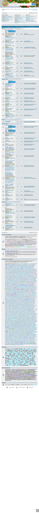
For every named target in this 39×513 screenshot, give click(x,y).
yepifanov (9, 315)
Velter (31, 311)
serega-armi (9, 304)
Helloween (15, 285)
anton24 (19, 270)
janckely (12, 287)
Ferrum (17, 281)
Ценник (12, 9)
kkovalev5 (14, 289)
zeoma (12, 316)
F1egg (24, 280)
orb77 (9, 298)
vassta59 (16, 311)
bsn (13, 273)
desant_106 (27, 276)
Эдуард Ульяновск (33, 343)
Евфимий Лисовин (16, 327)
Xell (18, 314)
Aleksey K (10, 266)
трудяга (34, 341)
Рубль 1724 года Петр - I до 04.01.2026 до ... (20, 21)
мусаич (20, 332)
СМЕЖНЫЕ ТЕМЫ (5, 79)
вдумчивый (16, 322)
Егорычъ (20, 327)
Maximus (26, 292)
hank (6, 285)
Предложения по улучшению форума (10, 205)
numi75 (14, 297)
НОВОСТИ (25, 33)
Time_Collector (15, 308)
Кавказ (6, 329)
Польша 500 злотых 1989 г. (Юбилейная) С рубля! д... (7, 19)
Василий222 (7, 322)
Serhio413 (21, 305)
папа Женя (23, 334)
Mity (15, 294)
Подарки (6, 143)
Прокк (25, 335)
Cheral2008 (25, 274)
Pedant (30, 299)
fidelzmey (20, 281)
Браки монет (13, 180)
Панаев (19, 334)
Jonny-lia (32, 287)
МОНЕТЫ (3, 28)
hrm (35, 285)
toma (35, 308)
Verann (33, 311)
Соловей (21, 339)
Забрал (28, 327)
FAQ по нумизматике (18, 9)
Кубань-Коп (23, 330)
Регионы (6, 159)
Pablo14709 (33, 298)
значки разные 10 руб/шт (28, 194)
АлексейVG (31, 318)
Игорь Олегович (12, 328)
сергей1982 (29, 337)
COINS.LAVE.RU (4, 202)
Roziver (33, 302)
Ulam (30, 309)
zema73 (35, 315)
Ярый (18, 344)
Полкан (15, 335)
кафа (26, 329)
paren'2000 (10, 299)
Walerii (36, 313)
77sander (29, 264)
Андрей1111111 (33, 319)
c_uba (33, 275)
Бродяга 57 (7, 321)
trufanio (18, 309)
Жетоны (6, 87)
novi (8, 297)
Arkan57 (35, 270)
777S (22, 264)
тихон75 (14, 341)
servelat (29, 305)
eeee (6, 279)
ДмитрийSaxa (18, 325)
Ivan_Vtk (6, 287)
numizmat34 (22, 297)
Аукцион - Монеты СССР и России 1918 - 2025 (10, 161)
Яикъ (11, 344)
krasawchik (14, 290)
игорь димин (7, 328)
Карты (12, 117)
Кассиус (24, 329)
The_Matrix (7, 308)
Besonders (22, 272)
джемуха (26, 324)
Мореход (17, 332)
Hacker (27, 284)
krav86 (20, 290)
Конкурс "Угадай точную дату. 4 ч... (30, 144)
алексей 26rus (7, 318)
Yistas (12, 315)
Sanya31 (9, 303)
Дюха (32, 325)
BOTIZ (8, 273)
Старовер (6, 340)
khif (7, 289)
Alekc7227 (20, 265)
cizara (30, 274)
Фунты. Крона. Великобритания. (5, 21)
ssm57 (33, 306)
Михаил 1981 (27, 331)
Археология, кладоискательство (8, 113)
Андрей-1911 (29, 319)
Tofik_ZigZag (27, 308)
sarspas (15, 303)
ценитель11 (12, 342)
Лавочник (26, 330)
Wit (11, 314)
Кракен (18, 330)
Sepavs (6, 304)
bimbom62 (31, 272)
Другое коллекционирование (9, 108)
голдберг (19, 323)
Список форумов (4, 232)
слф (9, 339)
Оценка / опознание (12, 89)
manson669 (7, 292)
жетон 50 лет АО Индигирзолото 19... (30, 88)
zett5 (19, 316)
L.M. (8, 291)
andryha (34, 269)
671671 (16, 264)
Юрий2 (6, 344)
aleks (23, 265)
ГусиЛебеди (30, 323)
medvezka (11, 293)
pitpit (28, 300)
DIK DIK (36, 276)
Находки (9, 117)
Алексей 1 (29, 317)
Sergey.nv (6, 305)
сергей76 (10, 338)
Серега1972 (30, 338)
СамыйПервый (9, 336)
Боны (6, 91)
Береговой (34, 320)
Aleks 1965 (26, 265)
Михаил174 (31, 331)
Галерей (6, 323)
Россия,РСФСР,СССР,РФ (9, 94)
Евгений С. (25, 326)
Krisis (24, 290)
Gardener (12, 282)
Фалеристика (10, 182)
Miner (8, 294)
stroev (9, 307)
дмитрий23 (9, 325)
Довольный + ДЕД (23, 325)
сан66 (13, 336)
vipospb (6, 312)
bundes (24, 273)
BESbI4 (19, 272)
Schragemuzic (26, 303)
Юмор (11, 212)
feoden (8, 281)
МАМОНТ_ (7, 331)
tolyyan (33, 308)
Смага (11, 339)
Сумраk (12, 340)
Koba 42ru (32, 289)
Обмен (6, 137)
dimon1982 (33, 277)
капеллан (17, 329)
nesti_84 (32, 295)
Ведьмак (19, 322)
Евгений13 (33, 326)
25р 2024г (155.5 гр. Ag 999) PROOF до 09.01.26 (20, 18)
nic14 (6, 296)
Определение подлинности (9, 48)
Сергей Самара (15, 337)
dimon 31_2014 (28, 277)
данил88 (10, 324)
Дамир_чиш (7, 324)
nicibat (8, 296)
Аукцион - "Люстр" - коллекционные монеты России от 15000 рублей (9, 147)
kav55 (25, 288)
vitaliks (12, 312)
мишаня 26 (35, 331)
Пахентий (30, 334)
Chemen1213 (21, 274)
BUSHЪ (27, 273)
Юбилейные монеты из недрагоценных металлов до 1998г (10, 168)
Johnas (19, 287)
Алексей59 (23, 318)
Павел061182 (33, 333)
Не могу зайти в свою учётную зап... (30, 204)
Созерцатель (15, 339)
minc (6, 294)
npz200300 (11, 297)
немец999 (34, 332)
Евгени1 (21, 326)
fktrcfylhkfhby (34, 281)
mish (13, 294)
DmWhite (15, 278)
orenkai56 (11, 298)
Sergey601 (10, 305)
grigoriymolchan (7, 284)
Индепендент (25, 328)
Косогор (15, 330)
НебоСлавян (31, 332)
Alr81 (26, 268)
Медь (14, 158)
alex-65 (28, 266)
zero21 (14, 316)
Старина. (35, 339)
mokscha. (32, 294)
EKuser (18, 279)
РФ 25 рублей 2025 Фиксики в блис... (30, 132)
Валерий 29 (22, 321)
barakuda (31, 271)
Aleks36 (29, 265)
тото (27, 341)
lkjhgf (32, 291)
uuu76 (14, 310)
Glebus (10, 283)
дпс (30, 325)
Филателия (7, 100)
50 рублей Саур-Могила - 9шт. (29, 165)
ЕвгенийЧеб (11, 327)
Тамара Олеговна (22, 340)
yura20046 (27, 315)
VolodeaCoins (16, 313)
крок (20, 330)
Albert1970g (11, 265)
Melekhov (14, 293)
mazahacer (34, 292)
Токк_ (19, 341)
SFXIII (35, 305)
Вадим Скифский (17, 321)
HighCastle (18, 285)
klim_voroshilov (26, 289)
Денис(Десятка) (18, 324)
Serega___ (13, 304)
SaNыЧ (12, 303)
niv (29, 296)
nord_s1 (6, 297)
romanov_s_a (16, 302)
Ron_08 (23, 302)
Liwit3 (30, 291)
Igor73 (13, 286)
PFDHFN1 (15, 300)
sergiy (16, 305)
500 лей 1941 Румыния (28, 62)
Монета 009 (7, 332)
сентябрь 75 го (34, 336)
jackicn (9, 287)
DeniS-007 (14, 276)
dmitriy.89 (10, 278)
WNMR (13, 314)
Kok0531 (35, 289)
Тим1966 (11, 341)
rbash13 (26, 301)
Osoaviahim (24, 298)
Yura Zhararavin (23, 315)
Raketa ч (19, 301)
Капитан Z (21, 329)
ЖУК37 (26, 327)
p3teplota (30, 298)
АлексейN (27, 318)
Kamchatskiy (10, 288)
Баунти (25, 320)
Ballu (23, 271)
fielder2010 (23, 281)
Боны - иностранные (8, 181)
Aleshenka (18, 266)
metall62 (33, 293)
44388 (6, 264)
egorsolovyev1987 (12, 279)
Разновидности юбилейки (9, 49)
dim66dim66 (10, 277)
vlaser (13, 313)
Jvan (34, 287)
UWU (16, 310)
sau (22, 303)
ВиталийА (33, 322)
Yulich (19, 315)
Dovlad (32, 278)
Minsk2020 (10, 294)
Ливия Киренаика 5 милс (28, 100)
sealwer (29, 303)
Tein (28, 307)
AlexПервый (16, 268)
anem (10, 270)
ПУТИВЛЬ (28, 335)
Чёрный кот (27, 342)
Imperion (33, 286)
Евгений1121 (29, 326)
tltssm (23, 308)
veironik (23, 311)
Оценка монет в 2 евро (28, 67)
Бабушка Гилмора (10, 320)
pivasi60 (31, 300)
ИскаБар (34, 328)
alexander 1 (22, 267)
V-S (18, 310)
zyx (30, 316)
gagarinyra (6, 282)
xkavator (20, 314)
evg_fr (19, 280)
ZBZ (32, 315)
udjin (26, 309)
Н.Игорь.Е (23, 332)
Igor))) (8, 286)
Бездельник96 (30, 320)
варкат (29, 321)
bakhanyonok (16, 271)
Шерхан (9, 343)
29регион (33, 263)
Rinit (10, 302)
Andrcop (10, 269)
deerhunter (6, 276)
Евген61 (18, 326)
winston (9, 314)
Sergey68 (13, 305)
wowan (16, 314)
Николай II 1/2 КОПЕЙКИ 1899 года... (30, 186)
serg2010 (26, 304)
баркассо (18, 320)
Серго (17, 338)
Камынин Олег (13, 329)
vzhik (26, 313)
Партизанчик (27, 334)
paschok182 (14, 299)
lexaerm (20, 291)
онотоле (16, 333)
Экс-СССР (10, 64)
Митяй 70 (21, 331)
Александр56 (20, 317)
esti (11, 280)
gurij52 (19, 284)
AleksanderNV (33, 265)
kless (20, 289)
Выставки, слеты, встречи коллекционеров (10, 37)
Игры (6, 213)
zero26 (17, 316)
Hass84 (12, 285)
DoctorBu (23, 278)
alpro (24, 268)
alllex (22, 268)
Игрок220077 (20, 328)
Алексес (34, 318)
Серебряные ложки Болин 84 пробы (30, 104)
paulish (24, 299)
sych (20, 307)
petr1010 (6, 300)
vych (24, 313)
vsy (23, 313)
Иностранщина (8, 61)
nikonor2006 (24, 296)
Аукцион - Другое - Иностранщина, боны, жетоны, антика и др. (9, 173)
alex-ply (33, 266)
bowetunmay (11, 273)
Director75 (6, 278)
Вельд (22, 322)
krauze (17, 290)
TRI (11, 309)
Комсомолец (7, 330)
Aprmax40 (29, 270)
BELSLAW (16, 272)
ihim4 (26, 286)
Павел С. (28, 333)
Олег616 (13, 333)
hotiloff (32, 285)
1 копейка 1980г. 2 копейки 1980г (29, 47)
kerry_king (30, 288)
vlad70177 (30, 312)
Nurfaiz (30, 297)
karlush (17, 288)
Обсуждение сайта (8, 203)
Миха (24, 331)
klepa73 (18, 289)
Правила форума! (34, 9)
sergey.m (32, 304)
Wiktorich (6, 314)
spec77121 (30, 306)
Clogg (6, 275)
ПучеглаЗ (31, 335)
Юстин (9, 344)
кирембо (33, 329)
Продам (6, 129)
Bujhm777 (16, 273)
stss (12, 307)
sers (27, 305)
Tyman (22, 309)
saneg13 (6, 303)
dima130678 (14, 277)
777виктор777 (25, 264)
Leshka (18, 291)
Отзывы (6, 197)
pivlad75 (33, 300)
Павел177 (6, 334)
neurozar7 (35, 295)
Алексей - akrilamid (25, 317)
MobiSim (23, 294)
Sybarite (18, 307)
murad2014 (13, 295)
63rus (11, 264)
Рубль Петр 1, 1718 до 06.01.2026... (30, 148)
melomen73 (18, 293)
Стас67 (10, 340)
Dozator (34, 278)
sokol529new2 (23, 306)
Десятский (23, 324)
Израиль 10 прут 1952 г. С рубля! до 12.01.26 (7, 18)
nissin (28, 296)
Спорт (13, 212)
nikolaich (21, 296)
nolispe (34, 296)
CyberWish (30, 275)
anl (11, 270)
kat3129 (22, 288)
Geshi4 (31, 282)
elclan (21, 279)
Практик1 (19, 335)
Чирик (35, 342)
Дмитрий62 (13, 325)
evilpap (22, 280)
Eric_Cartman (34, 279)
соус (28, 339)
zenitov (9, 316)
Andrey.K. (23, 269)
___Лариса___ (33, 316)
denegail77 (10, 276)
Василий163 (35, 321)
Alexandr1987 (31, 267)
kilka (9, 289)
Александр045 (10, 317)
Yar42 (32, 314)
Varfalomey (13, 311)
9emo (32, 264)
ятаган (20, 344)
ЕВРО (6, 66)
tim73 (12, 308)
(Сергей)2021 (25, 263)
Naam (19, 295)
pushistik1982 (7, 301)
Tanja (26, 307)
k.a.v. (36, 287)
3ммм (36, 263)
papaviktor (6, 299)
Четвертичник (32, 342)
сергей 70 (6, 337)
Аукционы (11, 194)
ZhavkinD (21, 316)
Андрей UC (9, 319)
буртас (13, 321)
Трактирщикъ (30, 341)
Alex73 (19, 267)
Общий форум (6, 30)
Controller (24, 275)
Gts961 (15, 284)
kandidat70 (14, 288)
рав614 (34, 335)
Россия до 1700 (12, 157)
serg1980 (20, 304)
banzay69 (28, 271)
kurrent (6, 291)
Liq (28, 291)
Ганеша (9, 323)
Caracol (35, 273)
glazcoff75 (7, 283)
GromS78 (11, 284)
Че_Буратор (20, 342)
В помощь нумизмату (9, 73)
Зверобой (33, 327)
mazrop (6, 293)
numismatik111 (18, 297)
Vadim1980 (24, 310)
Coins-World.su (12, 275)
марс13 (10, 331)
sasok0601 (18, 303)
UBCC (25, 309)
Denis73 (21, 276)
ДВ (15, 324)
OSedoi (21, 298)
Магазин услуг (25, 9)
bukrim (19, 273)
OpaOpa (6, 298)
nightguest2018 (14, 296)
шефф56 (11, 343)
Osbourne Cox (18, 298)
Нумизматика (12, 135)
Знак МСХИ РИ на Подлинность (29, 97)
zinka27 (28, 316)
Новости (13, 69)
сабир (6, 336)
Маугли (13, 331)
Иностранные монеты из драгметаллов (10, 180)
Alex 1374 (22, 266)
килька (30, 329)
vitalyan (19, 312)
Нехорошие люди (8, 215)
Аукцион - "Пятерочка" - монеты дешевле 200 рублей (9, 185)
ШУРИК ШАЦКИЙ (23, 343)
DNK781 (19, 278)
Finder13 (30, 281)
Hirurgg (22, 285)
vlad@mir (6, 313)
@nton (34, 264)
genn (25, 282)
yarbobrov (34, 314)
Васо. (13, 322)
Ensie (30, 279)
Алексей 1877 (34, 317)
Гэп (32, 323)
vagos (32, 310)
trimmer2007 (14, 309)
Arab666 (32, 270)
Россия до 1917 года (9, 39)
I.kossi (6, 286)
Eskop (9, 280)
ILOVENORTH (29, 286)
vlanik (11, 313)
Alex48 (13, 267)
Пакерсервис (13, 334)
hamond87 (33, 284)
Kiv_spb (11, 289)
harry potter (8, 285)
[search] (19, 4)
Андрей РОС (24, 319)
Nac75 (21, 295)
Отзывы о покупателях (9, 199)
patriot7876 (20, 299)
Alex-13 (25, 266)
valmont (35, 310)
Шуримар (27, 343)
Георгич (12, 323)
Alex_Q (13, 268)
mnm (20, 294)
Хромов (9, 342)
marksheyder (11, 292)
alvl (27, 268)
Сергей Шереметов (21, 337)
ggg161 (33, 282)
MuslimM (16, 295)
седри (31, 336)
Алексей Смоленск (13, 318)
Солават (18, 339)
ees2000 (8, 279)
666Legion (13, 264)
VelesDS (28, 311)
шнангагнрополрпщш (17, 343)
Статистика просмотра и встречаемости (9, 58)
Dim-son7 (6, 277)
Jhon (17, 287)
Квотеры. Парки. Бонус (8, 16)
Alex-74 (30, 266)
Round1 (31, 302)
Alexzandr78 (7, 268)
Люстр (9, 196)
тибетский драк (7, 341)
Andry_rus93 (7, 270)
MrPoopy (9, 295)
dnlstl (21, 278)
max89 (20, 292)
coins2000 (16, 275)
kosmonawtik (7, 290)
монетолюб (11, 332)
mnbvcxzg (17, 294)
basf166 (11, 272)
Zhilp (24, 316)
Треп (6, 207)
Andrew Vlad (19, 269)
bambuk (25, 271)
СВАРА (25, 336)
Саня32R (19, 336)
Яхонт (22, 344)
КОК (35, 329)
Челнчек (24, 342)
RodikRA (12, 302)
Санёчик (16, 336)
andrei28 (13, 269)
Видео (11, 37)
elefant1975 (23, 279)
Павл (9, 334)
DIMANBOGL (22, 277)
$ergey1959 (18, 263)
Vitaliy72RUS (16, 312)
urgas (11, 310)
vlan (9, 313)
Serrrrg (25, 305)
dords (26, 278)
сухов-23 (15, 340)
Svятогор (15, 307)
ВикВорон (25, 322)
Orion (14, 298)
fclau (6, 281)
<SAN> (22, 263)
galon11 (10, 282)
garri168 (16, 282)
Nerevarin (29, 295)
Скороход (6, 339)
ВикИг (28, 322)
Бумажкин (10, 321)
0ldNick (29, 263)
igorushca (23, 286)
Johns (22, 287)
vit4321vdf (9, 312)
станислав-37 (31, 339)
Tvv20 (20, 309)
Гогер (17, 323)
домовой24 (28, 325)
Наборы (6, 50)
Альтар (6, 319)
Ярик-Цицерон (14, 344)
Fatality (36, 280)
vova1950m (20, 313)
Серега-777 (26, 338)
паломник (16, 334)
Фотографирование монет (9, 75)
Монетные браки (8, 70)
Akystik (6, 265)
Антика (13, 64)
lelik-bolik (15, 291)
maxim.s (23, 292)
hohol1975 (28, 285)
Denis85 (24, 276)
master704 (15, 292)
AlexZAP (10, 268)
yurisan (30, 315)
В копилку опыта (10, 43)
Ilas (24, 198)
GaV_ (21, 282)
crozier (27, 275)
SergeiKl (29, 304)
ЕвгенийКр (7, 327)
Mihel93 (35, 293)
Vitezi (24, 312)
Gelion (24, 282)
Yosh (14, 315)
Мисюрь (18, 331)
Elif (26, 279)
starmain (6, 307)
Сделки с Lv (7, 140)
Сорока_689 (25, 339)
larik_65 (10, 291)
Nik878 (18, 296)
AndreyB (26, 269)
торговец (24, 341)
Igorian (19, 286)
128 (30, 263)
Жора (23, 327)
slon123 (6, 306)
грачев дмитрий (23, 323)
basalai (8, 272)
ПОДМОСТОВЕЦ (11, 335)
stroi (11, 307)
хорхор (6, 342)
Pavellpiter (27, 299)
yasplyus (6, 315)
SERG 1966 (17, 304)
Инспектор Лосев (30, 328)
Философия (13, 213)
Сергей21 (32, 337)
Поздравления (7, 220)
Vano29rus (9, 311)
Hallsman (30, 284)
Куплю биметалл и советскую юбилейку (31, 126)
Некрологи (6, 214)
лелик (29, 330)
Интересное (9, 213)
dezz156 (30, 276)
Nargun (26, 295)
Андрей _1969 (14, 319)
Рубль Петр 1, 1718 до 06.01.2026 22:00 (20, 16)
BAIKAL (12, 271)
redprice (31, 301)
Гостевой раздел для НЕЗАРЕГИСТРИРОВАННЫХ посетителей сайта (10, 226)
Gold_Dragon (16, 283)
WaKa (33, 313)
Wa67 (28, 313)
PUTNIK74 (11, 301)
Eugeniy (13, 280)
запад (31, 327)
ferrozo (15, 281)
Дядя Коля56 (10, 326)
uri (12, 310)
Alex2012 (6, 267)
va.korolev (20, 310)
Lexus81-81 (24, 291)
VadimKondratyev (28, 310)
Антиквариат (7, 103)
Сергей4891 (7, 338)
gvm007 (22, 284)
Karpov (20, 288)
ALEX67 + (15, 267)
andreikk (16, 269)
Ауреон (6, 320)
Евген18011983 (14, 326)
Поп (17, 335)
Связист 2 (27, 336)
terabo (33, 307)
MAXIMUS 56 (30, 292)
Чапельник (16, 342)
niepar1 (10, 296)
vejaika (26, 311)
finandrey (27, 281)
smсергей (12, 306)
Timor (19, 308)
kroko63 (26, 290)
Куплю (6, 125)
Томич (22, 341)
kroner (29, 290)
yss (17, 315)
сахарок (22, 336)
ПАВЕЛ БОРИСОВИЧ (23, 333)
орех (19, 333)
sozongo (27, 306)
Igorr (20, 286)
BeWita (26, 272)
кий (28, 329)
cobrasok (8, 275)
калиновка (9, 329)
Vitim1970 (27, 312)
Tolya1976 (30, 308)
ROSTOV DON (27, 302)
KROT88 (31, 290)
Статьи (11, 74)
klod (29, 289)
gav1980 (19, 282)
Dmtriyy (13, 278)
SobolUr (16, 306)
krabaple (10, 290)
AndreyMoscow (30, 269)
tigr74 (10, 308)
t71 (21, 307)
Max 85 (18, 292)
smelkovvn (9, 306)
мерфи (15, 331)
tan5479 (24, 307)
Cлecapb (35, 275)
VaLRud (6, 311)
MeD (8, 293)
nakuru (23, 295)
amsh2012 (6, 269)
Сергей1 (25, 337)
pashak (17, 299)
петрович (6, 335)
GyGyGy (24, 284)
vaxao (21, 311)
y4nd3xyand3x (24, 314)
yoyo (16, 315)
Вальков (26, 321)
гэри (34, 323)
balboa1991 (20, 271)
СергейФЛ (14, 338)
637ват (8, 264)
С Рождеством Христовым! (28, 221)
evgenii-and (16, 280)
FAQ (35, 9)
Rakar (16, 301)
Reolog (34, 301)
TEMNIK (30, 307)
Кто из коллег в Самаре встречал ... (30, 121)
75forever (19, 264)
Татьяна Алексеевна (28, 340)
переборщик (34, 334)
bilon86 (28, 272)
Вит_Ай (30, 322)
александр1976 (14, 317)
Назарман (26, 332)
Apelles (21, 270)
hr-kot (34, 285)
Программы (11, 76)
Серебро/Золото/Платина (9, 158)
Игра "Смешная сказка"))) (28, 210)
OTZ (27, 298)
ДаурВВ (13, 324)
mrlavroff (6, 295)
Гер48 (15, 323)
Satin (21, 303)
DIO (35, 277)
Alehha (15, 265)
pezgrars (12, 300)
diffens (33, 276)
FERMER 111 (11, 281)
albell (8, 265)
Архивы (6, 193)
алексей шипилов (19, 318)
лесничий (32, 330)
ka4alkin (6, 288)
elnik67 (28, 279)
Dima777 (18, 277)
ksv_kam (34, 290)
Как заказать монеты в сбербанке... (30, 55)
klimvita (22, 289)
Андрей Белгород (19, 319)
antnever (16, 270)
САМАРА (3, 119)
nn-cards (31, 296)
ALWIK (30, 268)
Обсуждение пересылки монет (10, 77)
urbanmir (8, 310)
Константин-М (11, 330)
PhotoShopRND (25, 300)
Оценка (11, 47)
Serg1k (24, 304)
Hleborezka (25, 285)
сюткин (18, 340)
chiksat (28, 274)
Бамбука (15, 320)
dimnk (25, 277)
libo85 (27, 291)
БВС (27, 320)
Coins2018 (20, 275)
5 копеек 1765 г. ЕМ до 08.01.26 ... (29, 155)
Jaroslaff (14, 287)
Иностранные (9, 95)
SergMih (18, 305)
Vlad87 (34, 312)
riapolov (8, 302)
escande (6, 280)
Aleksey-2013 (15, 266)
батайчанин (22, 320)
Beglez (13, 272)
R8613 (14, 301)
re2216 (28, 301)
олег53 (11, 333)
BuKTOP (21, 273)
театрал (33, 340)
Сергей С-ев (10, 337)
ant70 (13, 270)
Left (12, 291)
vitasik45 (22, 312)
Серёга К (19, 338)
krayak (22, 290)
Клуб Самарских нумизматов (8, 122)
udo (28, 309)
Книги (8, 76)
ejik (16, 279)
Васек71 (31, 321)
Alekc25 (17, 265)
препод (23, 335)
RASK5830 (22, 301)
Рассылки (31, 9)
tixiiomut (21, 308)
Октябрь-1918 (7, 333)
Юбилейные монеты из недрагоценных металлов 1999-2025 (10, 169)
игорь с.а (16, 328)
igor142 (11, 286)
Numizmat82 (27, 297)
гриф (27, 323)
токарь (17, 341)
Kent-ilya (27, 288)
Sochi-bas (19, 306)
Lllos (34, 291)
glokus (13, 283)
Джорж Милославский (31, 324)
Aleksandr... (7, 266)
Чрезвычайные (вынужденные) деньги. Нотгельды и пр (9, 84)
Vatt (18, 311)
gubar (17, 284)
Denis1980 (17, 276)
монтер (14, 332)
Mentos (21, 293)
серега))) (23, 338)
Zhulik (26, 316)
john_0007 (28, 287)
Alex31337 (9, 267)
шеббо (6, 343)
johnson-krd (25, 287)
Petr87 (9, 300)
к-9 (36, 328)
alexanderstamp (26, 267)
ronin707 (20, 302)
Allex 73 (20, 268)
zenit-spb (6, 316)
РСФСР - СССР (8, 44)
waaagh (31, 313)
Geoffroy (28, 282)
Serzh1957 (32, 305)
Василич (10, 322)
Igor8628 (16, 286)
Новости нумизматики (8, 37)
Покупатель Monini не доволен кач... (30, 216)
